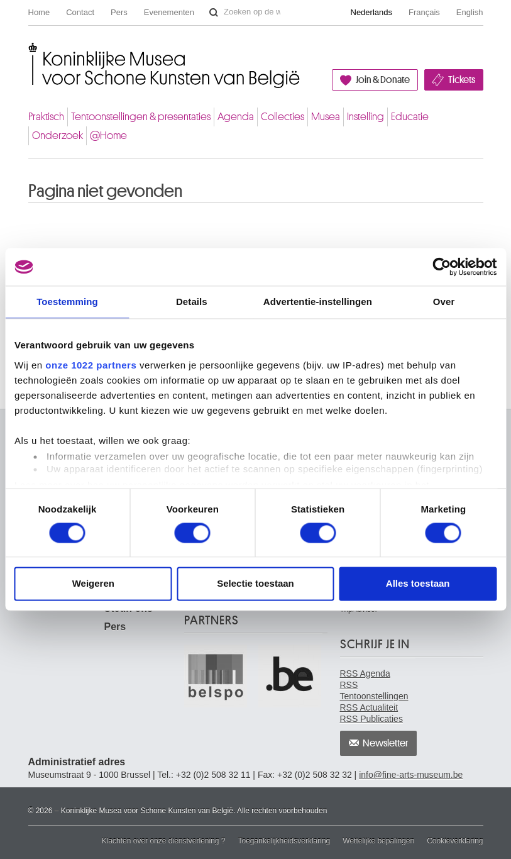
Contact (80, 12)
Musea (325, 116)
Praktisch (46, 116)
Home (39, 12)
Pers (119, 12)
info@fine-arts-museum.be (411, 775)
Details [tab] (191, 301)
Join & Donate (383, 80)
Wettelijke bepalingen (378, 840)
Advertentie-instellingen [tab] (317, 301)
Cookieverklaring (455, 840)
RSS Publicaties (371, 719)
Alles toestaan (418, 584)
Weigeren (93, 584)
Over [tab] (444, 301)
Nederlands (372, 12)
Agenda (235, 116)
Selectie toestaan (255, 584)
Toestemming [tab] (67, 301)
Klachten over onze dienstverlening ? (164, 840)
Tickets (461, 80)
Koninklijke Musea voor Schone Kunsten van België (31, 52)
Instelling (365, 116)
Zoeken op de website (213, 12)
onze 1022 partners (90, 365)
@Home (108, 135)
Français (424, 12)
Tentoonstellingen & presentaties (141, 116)
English (469, 12)
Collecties (282, 116)
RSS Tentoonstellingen (374, 690)
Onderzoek (57, 135)
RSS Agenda (365, 673)
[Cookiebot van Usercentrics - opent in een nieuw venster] (442, 266)
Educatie (410, 116)
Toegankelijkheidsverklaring (284, 840)
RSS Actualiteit (369, 707)
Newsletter (386, 743)
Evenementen (169, 12)
